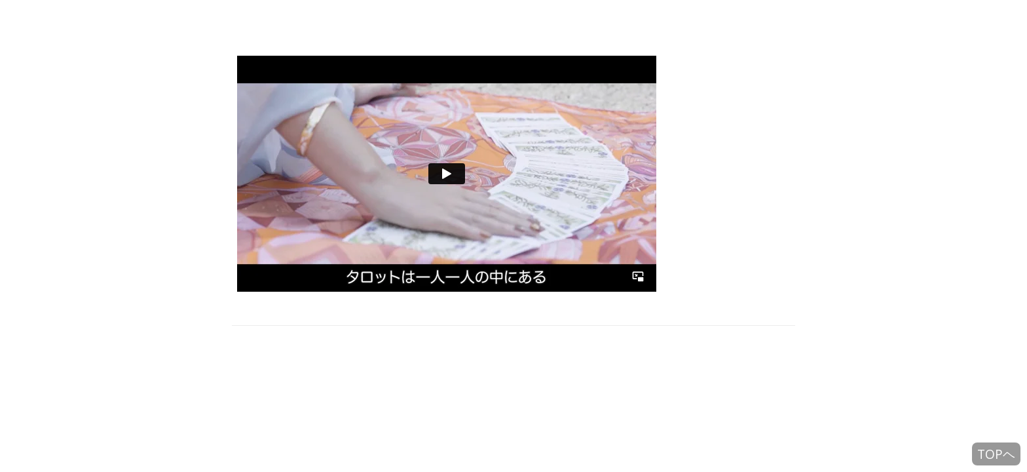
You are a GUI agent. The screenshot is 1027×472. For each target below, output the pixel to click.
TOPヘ (996, 454)
